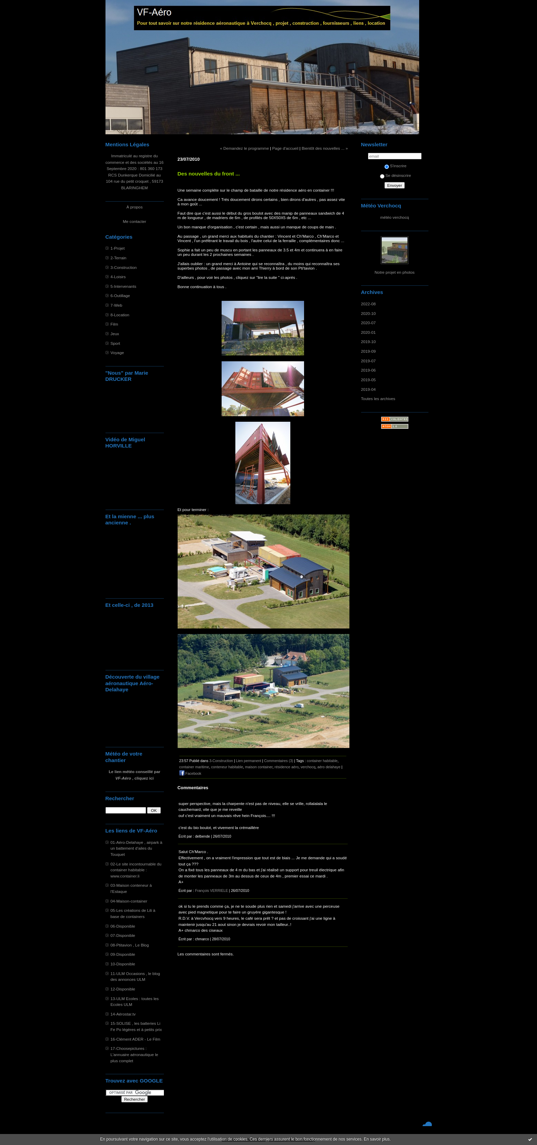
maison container (258, 767)
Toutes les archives (378, 398)
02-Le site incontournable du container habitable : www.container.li (136, 870)
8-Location (120, 315)
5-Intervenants (123, 286)
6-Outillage (120, 295)
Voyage (117, 352)
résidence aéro (287, 767)
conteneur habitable (227, 767)
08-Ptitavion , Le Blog (130, 945)
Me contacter (134, 221)
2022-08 (368, 304)
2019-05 (368, 379)
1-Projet (118, 248)
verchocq (308, 767)
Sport (115, 343)
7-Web (116, 305)
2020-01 (368, 332)
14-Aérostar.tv (123, 1014)
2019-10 (368, 341)
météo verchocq (394, 217)
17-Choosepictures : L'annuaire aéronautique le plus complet (134, 1054)
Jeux (115, 333)
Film (114, 324)
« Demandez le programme (244, 148)
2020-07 (368, 322)
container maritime (194, 767)
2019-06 (368, 370)
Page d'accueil (285, 148)
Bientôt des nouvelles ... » (325, 148)
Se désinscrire (395, 175)
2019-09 (368, 351)
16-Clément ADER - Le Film (135, 1039)
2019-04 (368, 389)
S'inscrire (395, 165)
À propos (134, 207)
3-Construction (124, 267)
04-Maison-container (129, 901)
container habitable (322, 761)
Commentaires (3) (278, 761)
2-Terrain (118, 258)
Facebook (190, 773)
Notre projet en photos (394, 272)
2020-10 (368, 313)
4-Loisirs (118, 276)
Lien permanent (248, 761)
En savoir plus (377, 1139)
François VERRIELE (211, 890)
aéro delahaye (328, 767)
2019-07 (368, 361)
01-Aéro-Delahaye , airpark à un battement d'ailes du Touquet (137, 848)
